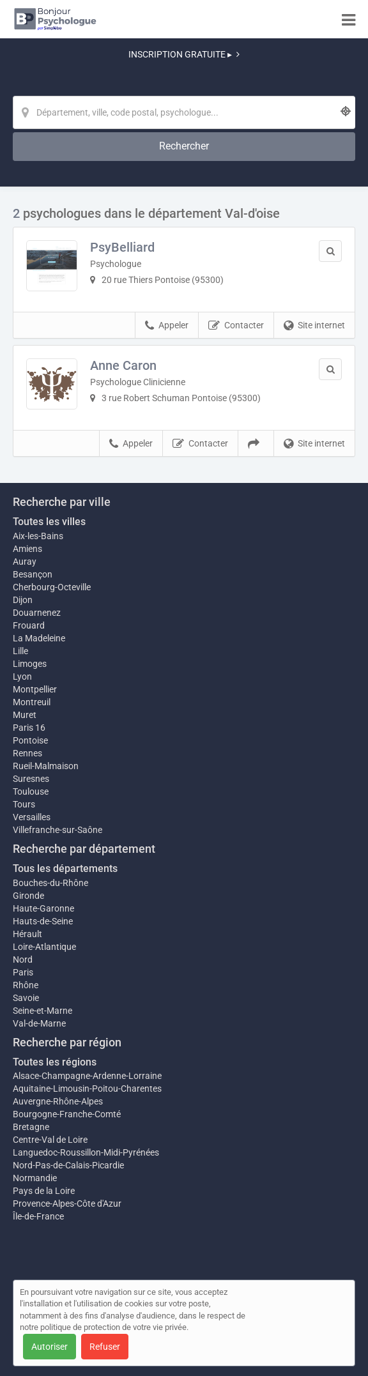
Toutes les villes (49, 522)
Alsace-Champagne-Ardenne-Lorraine (87, 1076)
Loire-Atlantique (44, 947)
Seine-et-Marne (42, 1010)
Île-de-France (38, 1216)
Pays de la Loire (44, 1191)
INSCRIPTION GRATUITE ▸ (184, 54)
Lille (20, 651)
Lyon (22, 676)
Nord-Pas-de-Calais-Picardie (68, 1165)
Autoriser (49, 1347)
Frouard (29, 625)
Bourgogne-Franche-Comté (67, 1114)
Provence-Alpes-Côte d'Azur (67, 1203)
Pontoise (30, 740)
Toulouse (31, 791)
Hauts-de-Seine (43, 921)
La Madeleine (39, 638)
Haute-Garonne (43, 908)
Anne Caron (123, 365)
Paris (23, 972)
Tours (24, 804)
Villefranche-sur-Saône (57, 830)
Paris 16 (29, 727)
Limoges (30, 664)
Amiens (27, 549)
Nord (23, 959)
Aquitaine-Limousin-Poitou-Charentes (87, 1088)
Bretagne (31, 1127)
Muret (24, 715)
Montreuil (31, 702)
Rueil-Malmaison (46, 766)
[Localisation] (184, 112)
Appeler (166, 326)
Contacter (236, 326)
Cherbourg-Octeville (52, 587)
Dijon (23, 600)
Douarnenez (37, 613)
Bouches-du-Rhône (50, 883)
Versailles (31, 817)
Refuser (104, 1347)
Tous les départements (65, 868)
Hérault (27, 934)
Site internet (314, 326)
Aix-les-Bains (38, 536)
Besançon (32, 574)
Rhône (25, 985)
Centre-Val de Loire (50, 1140)
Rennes (27, 753)
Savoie (26, 998)
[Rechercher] (184, 146)
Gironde (28, 896)
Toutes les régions (54, 1062)
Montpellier (35, 689)
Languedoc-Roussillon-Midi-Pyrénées (86, 1152)
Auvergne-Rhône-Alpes (58, 1101)
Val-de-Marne (39, 1023)
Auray (24, 561)
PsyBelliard (122, 247)
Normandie (35, 1178)
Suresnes (31, 779)
